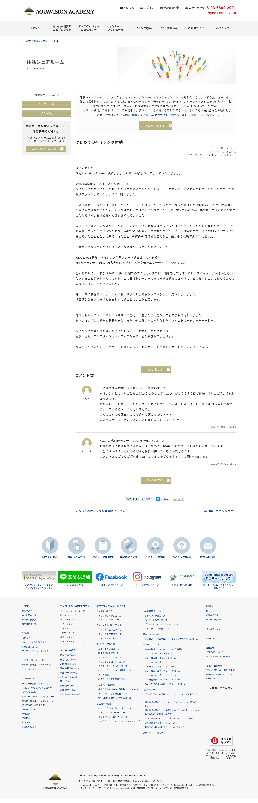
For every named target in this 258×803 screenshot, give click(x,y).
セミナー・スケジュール (115, 28)
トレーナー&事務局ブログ (34, 643)
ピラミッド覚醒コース (155, 616)
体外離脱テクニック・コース (111, 658)
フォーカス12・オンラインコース (160, 658)
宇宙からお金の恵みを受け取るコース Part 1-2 (119, 690)
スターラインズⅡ (68, 637)
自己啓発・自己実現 (105, 685)
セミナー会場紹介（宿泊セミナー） (38, 697)
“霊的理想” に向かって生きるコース (114, 698)
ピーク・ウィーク (68, 616)
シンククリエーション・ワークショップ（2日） (120, 722)
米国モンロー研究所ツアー (34, 705)
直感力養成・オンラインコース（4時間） (164, 650)
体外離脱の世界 (29, 727)
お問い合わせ (197, 7)
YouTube (129, 7)
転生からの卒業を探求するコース (113, 679)
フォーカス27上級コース (109, 639)
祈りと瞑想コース (106, 675)
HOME (35, 28)
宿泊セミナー (149, 690)
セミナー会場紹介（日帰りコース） (38, 701)
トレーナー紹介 (68, 651)
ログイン (149, 7)
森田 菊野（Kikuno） (69, 686)
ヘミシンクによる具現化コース (112, 694)
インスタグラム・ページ (147, 578)
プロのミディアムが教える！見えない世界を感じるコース (171, 639)
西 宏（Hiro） (66, 682)
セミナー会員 (91, 110)
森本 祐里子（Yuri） (69, 690)
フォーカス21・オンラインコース (160, 667)
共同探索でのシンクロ (218, 512)
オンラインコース (151, 645)
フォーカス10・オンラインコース (160, 654)
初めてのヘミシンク (105, 611)
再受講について (129, 557)
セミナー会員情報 (155, 557)
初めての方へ (50, 557)
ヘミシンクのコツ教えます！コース (114, 709)
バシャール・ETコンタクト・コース (161, 625)
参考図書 (26, 714)
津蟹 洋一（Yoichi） (69, 673)
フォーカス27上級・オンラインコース (162, 676)
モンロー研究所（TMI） (183, 578)
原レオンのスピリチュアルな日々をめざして (219, 580)
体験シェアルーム (44, 41)
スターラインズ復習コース (157, 629)
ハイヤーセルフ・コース (156, 620)
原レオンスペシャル (152, 635)
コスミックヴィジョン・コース (112, 666)
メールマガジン (213, 629)
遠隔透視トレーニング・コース (112, 717)
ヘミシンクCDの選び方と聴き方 (37, 688)
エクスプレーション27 (70, 629)
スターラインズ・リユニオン (73, 642)
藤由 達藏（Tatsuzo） (70, 669)
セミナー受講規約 (102, 557)
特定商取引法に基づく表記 (218, 657)
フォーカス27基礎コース (109, 634)
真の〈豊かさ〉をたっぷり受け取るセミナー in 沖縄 (169, 719)
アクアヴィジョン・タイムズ (35, 651)
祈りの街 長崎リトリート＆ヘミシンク (162, 723)
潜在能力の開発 (103, 704)
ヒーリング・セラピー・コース (112, 713)
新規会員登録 (171, 7)
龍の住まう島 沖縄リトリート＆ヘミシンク (165, 727)
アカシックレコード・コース (111, 662)
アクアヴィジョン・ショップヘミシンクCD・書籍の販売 (39, 580)
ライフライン (66, 624)
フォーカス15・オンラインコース (160, 663)
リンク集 (26, 723)
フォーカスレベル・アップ (108, 625)
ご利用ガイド (196, 28)
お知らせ (26, 638)
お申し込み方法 (76, 557)
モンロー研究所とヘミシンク (35, 684)
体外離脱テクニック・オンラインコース (163, 680)
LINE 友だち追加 (75, 578)
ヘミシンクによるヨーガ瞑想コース (114, 671)
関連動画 (26, 718)
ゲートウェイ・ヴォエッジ (72, 611)
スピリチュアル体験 (105, 644)
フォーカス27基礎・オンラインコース (162, 671)
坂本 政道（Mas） (68, 656)
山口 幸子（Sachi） (69, 677)
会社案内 (210, 648)
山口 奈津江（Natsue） (71, 695)
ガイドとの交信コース (211, 156)
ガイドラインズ (67, 620)
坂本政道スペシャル (152, 611)
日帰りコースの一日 (31, 710)
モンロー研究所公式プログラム (62, 28)
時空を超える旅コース (108, 653)
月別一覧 (46, 113)
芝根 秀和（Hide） (68, 664)
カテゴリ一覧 (46, 104)
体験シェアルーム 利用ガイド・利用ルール (158, 114)
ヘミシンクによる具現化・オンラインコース (165, 684)
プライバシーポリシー (216, 652)
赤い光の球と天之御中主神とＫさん (102, 512)
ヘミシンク (222, 28)
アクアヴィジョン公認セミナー (88, 28)
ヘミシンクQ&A (142, 28)
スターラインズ (67, 633)
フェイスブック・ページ (111, 578)
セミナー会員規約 (214, 666)
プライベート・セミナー (154, 733)
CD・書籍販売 (169, 28)
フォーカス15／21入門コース (112, 630)
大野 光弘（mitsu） (69, 660)
